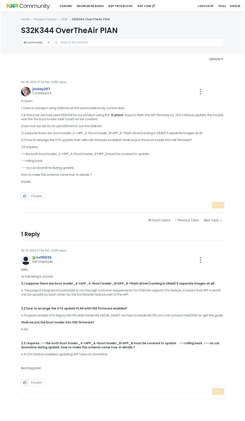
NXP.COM (144, 6)
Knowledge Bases (90, 6)
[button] (200, 91)
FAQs (222, 6)
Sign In (235, 6)
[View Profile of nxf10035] (44, 257)
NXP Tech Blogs (120, 6)
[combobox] (138, 42)
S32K (64, 19)
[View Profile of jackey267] (41, 89)
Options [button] (215, 59)
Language (205, 6)
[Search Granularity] (36, 42)
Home (25, 19)
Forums (66, 6)
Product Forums (45, 19)
